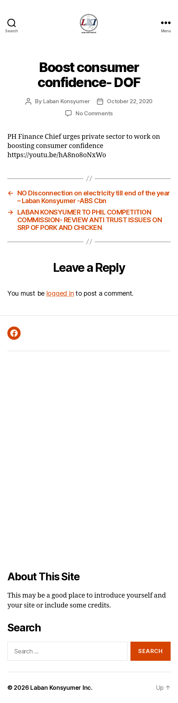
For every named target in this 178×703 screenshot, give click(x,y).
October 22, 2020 (130, 101)
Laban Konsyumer (66, 101)
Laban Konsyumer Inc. (61, 687)
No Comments (94, 113)
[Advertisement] (89, 460)
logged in (60, 293)
